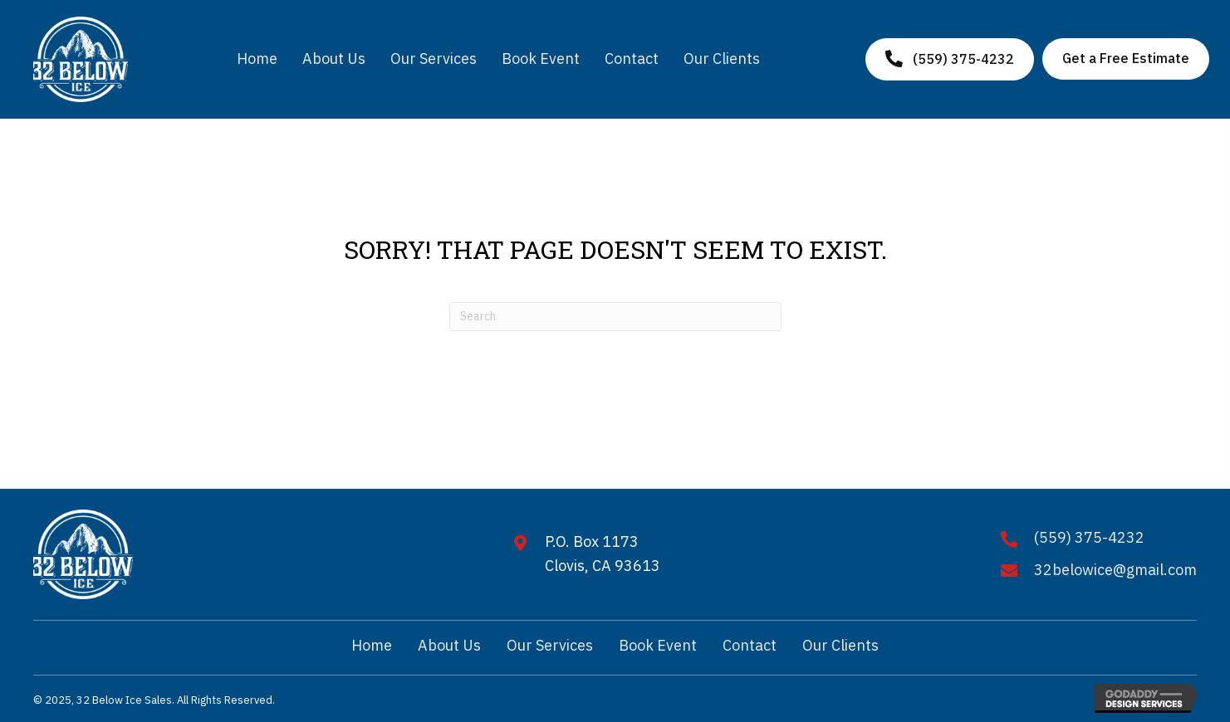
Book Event (658, 645)
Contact (750, 645)
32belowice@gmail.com (1115, 569)
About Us (449, 645)
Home (371, 645)
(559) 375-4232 (1089, 537)
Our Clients (840, 645)
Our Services (550, 645)
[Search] (615, 316)
